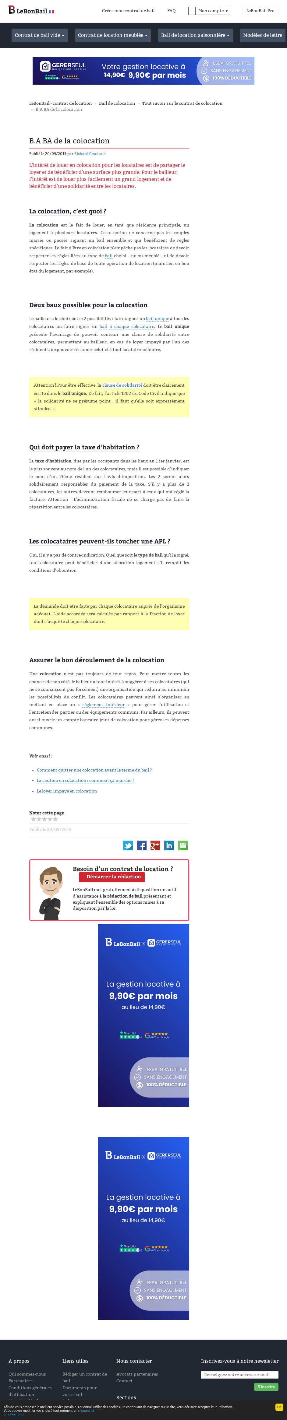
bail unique (157, 318)
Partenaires (21, 1380)
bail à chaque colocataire (127, 326)
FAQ (171, 10)
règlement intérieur (103, 704)
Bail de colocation (117, 103)
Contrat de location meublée (112, 35)
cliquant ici (86, 1411)
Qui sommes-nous (27, 1374)
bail (108, 255)
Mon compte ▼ (213, 10)
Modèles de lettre (262, 35)
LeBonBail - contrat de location (60, 103)
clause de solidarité (122, 385)
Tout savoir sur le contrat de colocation (182, 103)
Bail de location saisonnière (195, 35)
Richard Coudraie (89, 154)
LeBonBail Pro (260, 10)
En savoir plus (14, 1414)
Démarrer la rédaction (114, 876)
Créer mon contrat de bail (128, 10)
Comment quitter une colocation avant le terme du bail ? (94, 770)
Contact (124, 1380)
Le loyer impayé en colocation (67, 791)
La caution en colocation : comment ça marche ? (85, 780)
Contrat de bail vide (39, 35)
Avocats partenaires (137, 1374)
